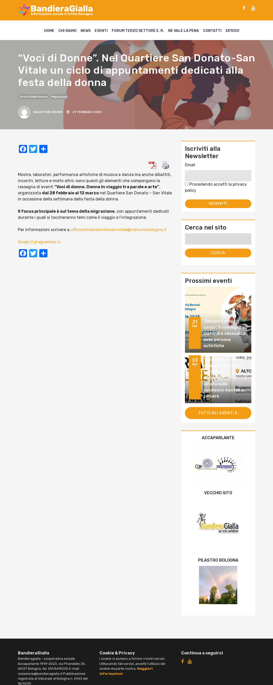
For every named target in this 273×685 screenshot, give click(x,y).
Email (190, 164)
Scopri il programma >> (39, 241)
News (86, 31)
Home (49, 31)
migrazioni (59, 96)
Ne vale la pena (183, 31)
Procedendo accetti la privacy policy (216, 187)
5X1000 (232, 31)
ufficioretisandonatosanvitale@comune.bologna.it (118, 229)
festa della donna (33, 96)
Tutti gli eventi (218, 413)
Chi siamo (67, 31)
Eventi (101, 31)
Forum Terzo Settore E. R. (138, 31)
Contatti (212, 31)
